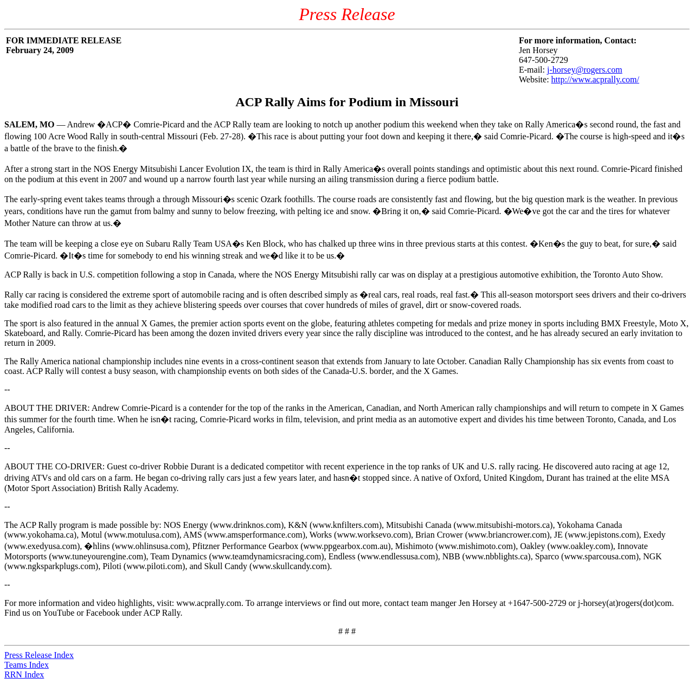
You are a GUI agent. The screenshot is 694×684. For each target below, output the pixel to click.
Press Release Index (39, 655)
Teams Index (26, 664)
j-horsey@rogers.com (584, 69)
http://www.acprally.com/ (595, 79)
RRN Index (24, 674)
